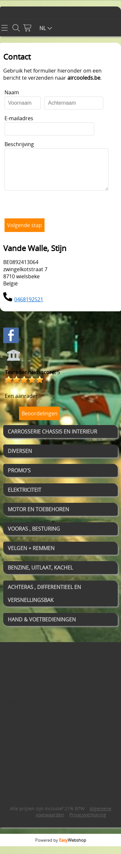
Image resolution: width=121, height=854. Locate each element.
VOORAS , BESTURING (34, 536)
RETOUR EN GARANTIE (33, 719)
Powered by (60, 848)
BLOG (13, 739)
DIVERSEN (20, 458)
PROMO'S (19, 478)
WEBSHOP (18, 690)
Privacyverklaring (87, 822)
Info (11, 680)
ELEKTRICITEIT (24, 497)
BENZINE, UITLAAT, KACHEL (40, 575)
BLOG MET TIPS (24, 729)
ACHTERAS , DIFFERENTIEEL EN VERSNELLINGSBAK (44, 601)
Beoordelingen (39, 421)
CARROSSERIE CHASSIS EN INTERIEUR (52, 439)
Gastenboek (21, 709)
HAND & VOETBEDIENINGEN (42, 627)
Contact (15, 671)
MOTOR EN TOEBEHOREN (38, 517)
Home (13, 661)
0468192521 (28, 307)
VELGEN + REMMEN (31, 556)
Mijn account (22, 700)
